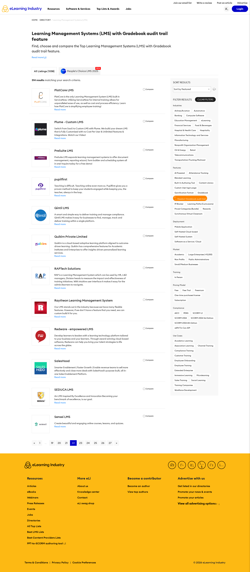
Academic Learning (184, 341)
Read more (60, 109)
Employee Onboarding (185, 360)
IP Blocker (179, 204)
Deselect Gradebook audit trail (190, 198)
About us (82, 486)
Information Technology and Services (191, 135)
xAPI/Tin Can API (182, 328)
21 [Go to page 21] (66, 442)
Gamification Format (184, 193)
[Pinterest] (212, 465)
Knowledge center (88, 491)
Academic (179, 254)
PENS (186, 313)
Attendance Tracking (198, 173)
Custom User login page (185, 188)
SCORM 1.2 (198, 313)
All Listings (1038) (44, 71)
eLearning (205, 120)
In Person (179, 277)
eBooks (31, 491)
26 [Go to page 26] (102, 442)
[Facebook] (172, 465)
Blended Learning (183, 178)
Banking (178, 115)
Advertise (242, 2)
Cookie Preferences (84, 562)
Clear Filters (205, 99)
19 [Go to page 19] (52, 442)
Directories (33, 520)
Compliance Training (184, 350)
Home (35, 20)
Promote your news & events (195, 491)
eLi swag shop (85, 503)
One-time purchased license (187, 295)
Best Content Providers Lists (44, 537)
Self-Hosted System (183, 236)
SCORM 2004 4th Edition (186, 323)
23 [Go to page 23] (80, 442)
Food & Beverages (203, 125)
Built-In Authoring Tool (185, 183)
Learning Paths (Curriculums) (200, 204)
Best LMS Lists (35, 531)
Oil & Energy (180, 150)
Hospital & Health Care (185, 130)
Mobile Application (183, 227)
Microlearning (203, 375)
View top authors (138, 491)
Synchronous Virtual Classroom (188, 214)
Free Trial (187, 290)
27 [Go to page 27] (110, 442)
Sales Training (181, 380)
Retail (192, 150)
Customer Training (183, 355)
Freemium (199, 290)
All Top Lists (34, 526)
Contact (82, 497)
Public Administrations (199, 259)
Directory (45, 20)
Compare (149, 89)
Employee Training (183, 365)
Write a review (204, 2)
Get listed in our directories (194, 486)
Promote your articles (190, 497)
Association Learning (184, 346)
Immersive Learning (183, 375)
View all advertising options (198, 503)
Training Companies (184, 385)
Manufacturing (181, 140)
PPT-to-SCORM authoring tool (46, 543)
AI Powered (180, 173)
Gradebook (203, 193)
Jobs (30, 514)
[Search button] (227, 9)
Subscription (180, 300)
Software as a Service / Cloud (188, 241)
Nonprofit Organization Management (192, 145)
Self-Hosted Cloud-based (186, 232)
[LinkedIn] (192, 465)
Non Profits (179, 259)
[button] (39, 57)
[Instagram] (221, 465)
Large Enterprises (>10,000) (200, 254)
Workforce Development (186, 390)
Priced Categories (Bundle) (187, 209)
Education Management (186, 120)
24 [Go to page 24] (88, 442)
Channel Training (205, 346)
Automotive (199, 111)
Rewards (207, 209)
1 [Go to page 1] (39, 442)
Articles (31, 486)
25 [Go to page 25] (95, 442)
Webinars (32, 497)
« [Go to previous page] (34, 442)
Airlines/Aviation (182, 111)
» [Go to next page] (116, 442)
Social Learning (198, 380)
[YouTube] (202, 465)
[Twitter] (182, 465)
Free (176, 290)
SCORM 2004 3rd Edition (202, 318)
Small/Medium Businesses (186, 264)
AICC (177, 313)
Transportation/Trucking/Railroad (190, 160)
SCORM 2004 (181, 318)
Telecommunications (184, 155)
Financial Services (183, 125)
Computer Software (195, 115)
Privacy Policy (60, 562)
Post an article (224, 2)
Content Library (206, 183)
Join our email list (182, 2)
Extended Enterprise (184, 370)
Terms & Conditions (36, 562)
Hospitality (205, 130)
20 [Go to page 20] (59, 442)
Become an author (139, 486)
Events (31, 509)
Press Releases (35, 503)
